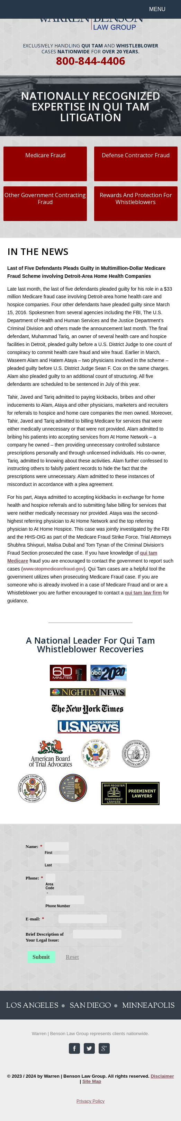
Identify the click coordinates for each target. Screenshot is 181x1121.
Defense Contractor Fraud (136, 155)
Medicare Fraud (45, 155)
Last (48, 865)
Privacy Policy (90, 1101)
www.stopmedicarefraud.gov (53, 569)
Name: (32, 846)
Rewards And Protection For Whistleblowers (136, 198)
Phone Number (58, 906)
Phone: (32, 878)
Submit (41, 957)
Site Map (91, 1081)
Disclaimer (162, 1076)
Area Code (50, 886)
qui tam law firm (143, 592)
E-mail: (33, 918)
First (48, 853)
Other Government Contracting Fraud (45, 198)
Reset (72, 957)
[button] (162, 9)
